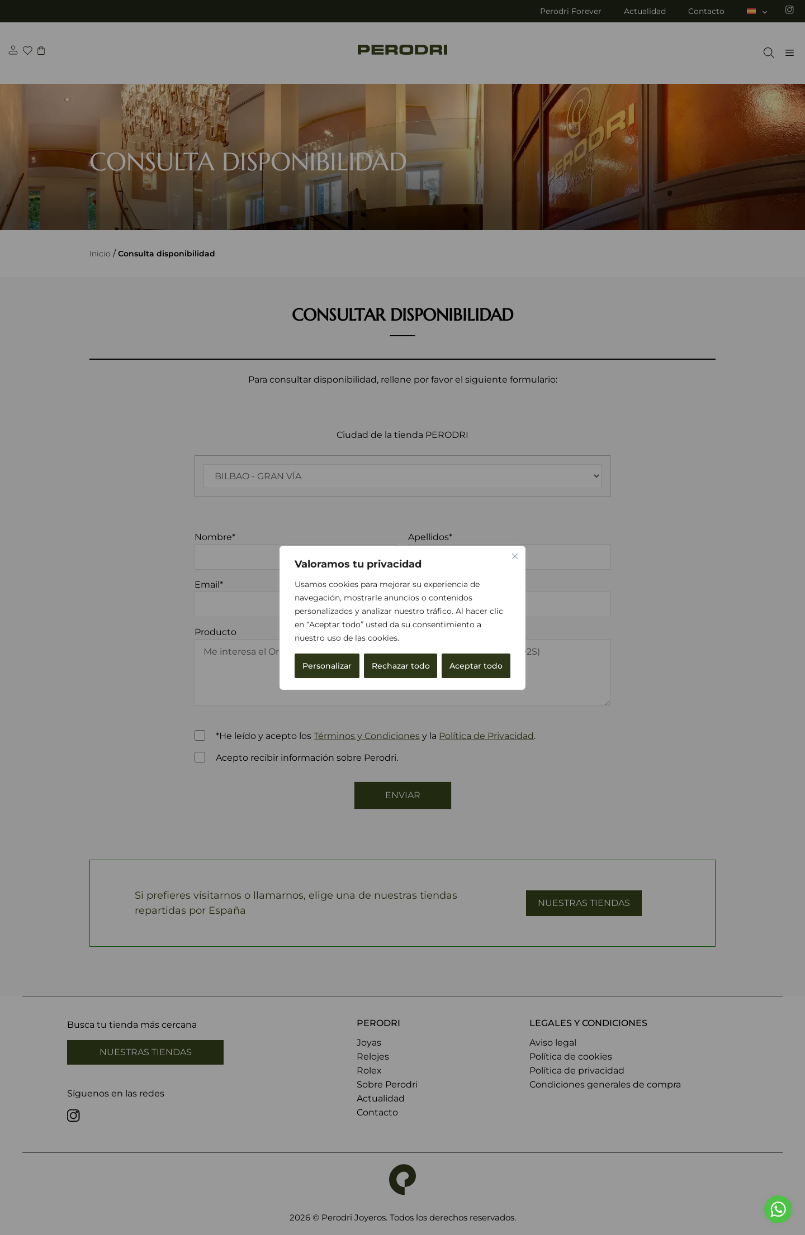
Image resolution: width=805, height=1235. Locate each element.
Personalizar (327, 666)
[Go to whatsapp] (778, 1209)
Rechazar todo (401, 666)
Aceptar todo (476, 666)
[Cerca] (515, 556)
